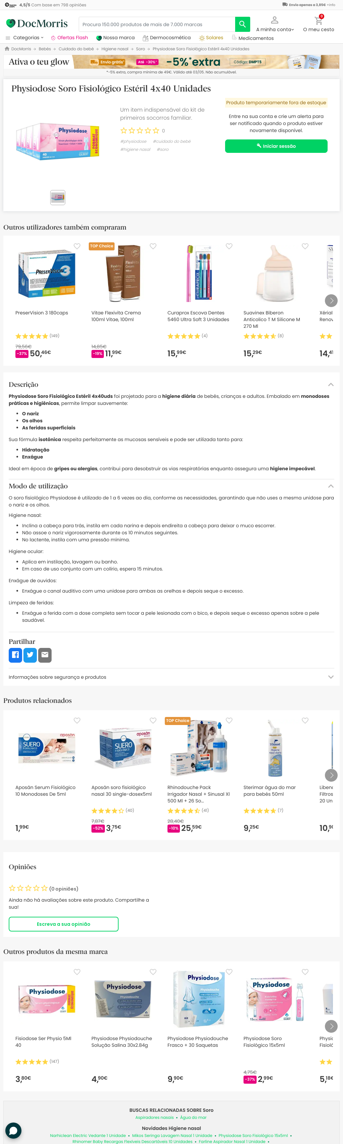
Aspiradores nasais (154, 1118)
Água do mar (193, 1118)
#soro (162, 150)
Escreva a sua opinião (63, 924)
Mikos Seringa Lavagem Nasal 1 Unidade (172, 1136)
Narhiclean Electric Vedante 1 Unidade (88, 1136)
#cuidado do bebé (172, 141)
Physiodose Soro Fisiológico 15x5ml (253, 1136)
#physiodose (133, 141)
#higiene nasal (135, 150)
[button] (275, 23)
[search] (242, 24)
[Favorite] (77, 246)
